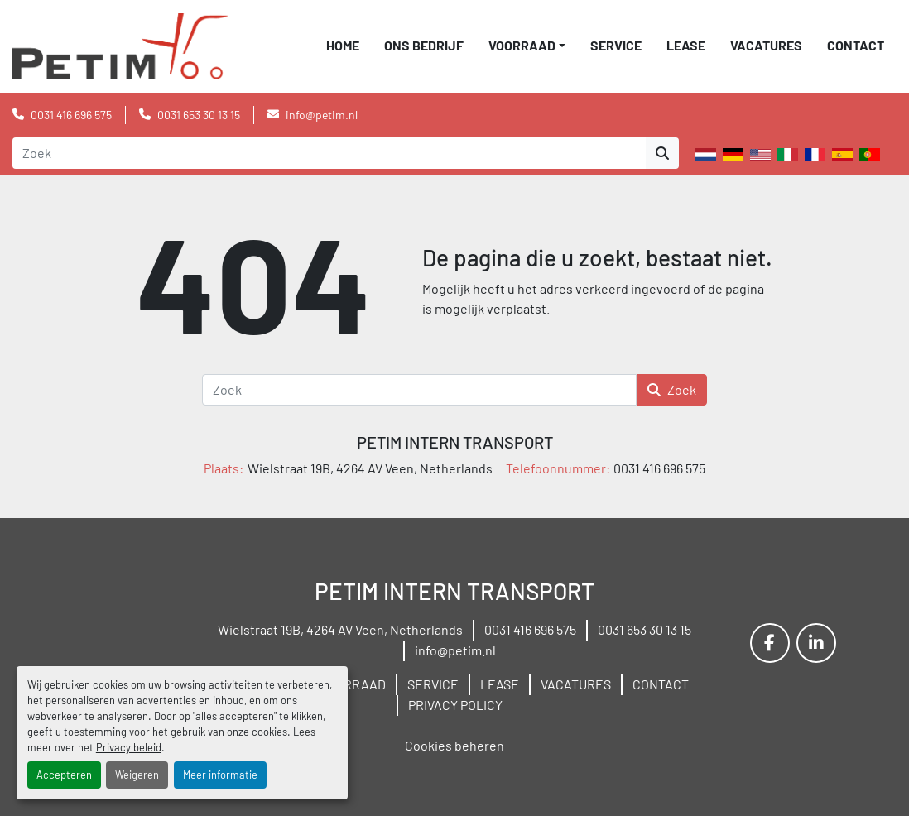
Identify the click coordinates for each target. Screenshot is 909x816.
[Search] (329, 153)
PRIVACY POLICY (455, 705)
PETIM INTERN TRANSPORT (455, 442)
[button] (526, 45)
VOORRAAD (522, 45)
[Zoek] (419, 390)
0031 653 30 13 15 (198, 115)
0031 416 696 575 (71, 115)
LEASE (685, 45)
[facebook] (770, 643)
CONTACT (855, 45)
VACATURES (766, 45)
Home (342, 45)
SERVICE (616, 45)
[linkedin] (816, 643)
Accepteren (64, 774)
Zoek (671, 389)
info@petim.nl (322, 115)
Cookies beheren (454, 745)
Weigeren (137, 774)
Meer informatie (220, 774)
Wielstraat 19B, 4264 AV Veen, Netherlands (340, 629)
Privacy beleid (128, 747)
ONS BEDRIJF (424, 45)
